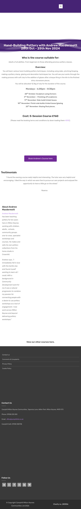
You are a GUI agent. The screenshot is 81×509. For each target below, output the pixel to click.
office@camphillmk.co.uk (15, 419)
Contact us (6, 355)
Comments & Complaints (10, 359)
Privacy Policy (7, 364)
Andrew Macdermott (10, 214)
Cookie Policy (6, 368)
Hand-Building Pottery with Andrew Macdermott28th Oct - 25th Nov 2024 (40, 47)
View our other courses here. (40, 342)
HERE (67, 120)
